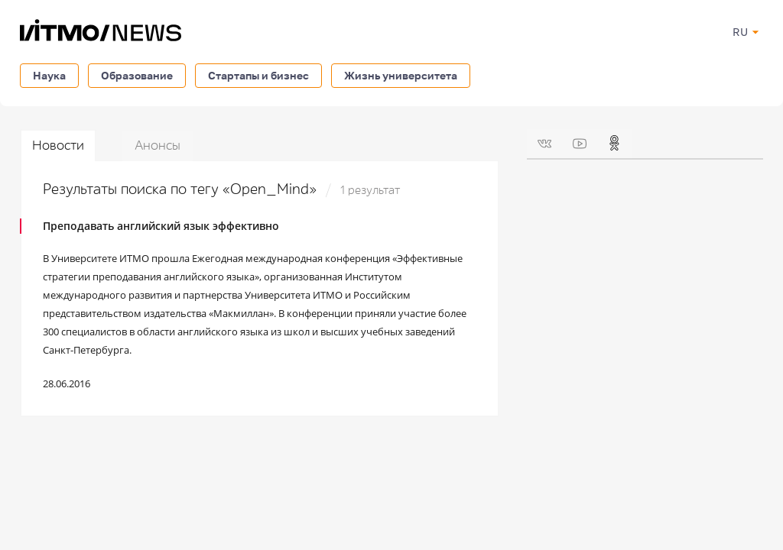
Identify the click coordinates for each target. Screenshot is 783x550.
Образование (137, 75)
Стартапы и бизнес (258, 75)
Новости (58, 146)
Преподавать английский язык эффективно (161, 225)
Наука (49, 75)
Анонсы (157, 146)
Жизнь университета (400, 75)
